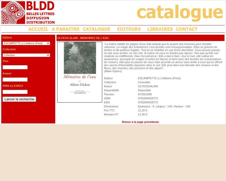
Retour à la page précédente (140, 121)
